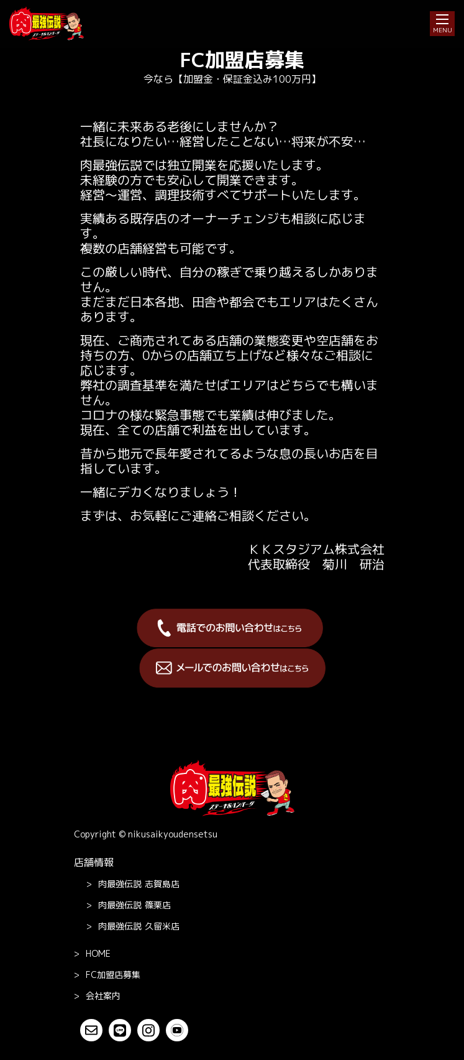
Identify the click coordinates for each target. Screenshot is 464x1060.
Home (98, 953)
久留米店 (139, 926)
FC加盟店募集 (113, 974)
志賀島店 (139, 884)
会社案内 (103, 996)
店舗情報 (94, 862)
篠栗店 (134, 905)
